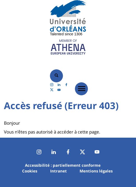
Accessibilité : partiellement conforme (63, 165)
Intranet (58, 170)
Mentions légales (96, 170)
